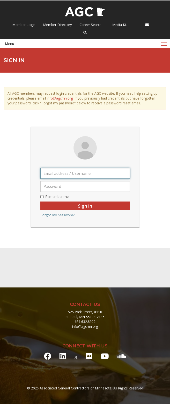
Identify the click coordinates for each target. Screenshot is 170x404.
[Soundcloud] (121, 356)
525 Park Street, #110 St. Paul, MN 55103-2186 (85, 314)
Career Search (90, 24)
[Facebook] (47, 356)
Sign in (85, 206)
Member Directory (57, 24)
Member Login (23, 24)
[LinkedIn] (62, 356)
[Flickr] (89, 356)
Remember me (54, 196)
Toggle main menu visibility (164, 42)
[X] (76, 356)
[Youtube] (105, 356)
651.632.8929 (85, 321)
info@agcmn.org (60, 98)
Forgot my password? (57, 215)
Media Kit (119, 24)
